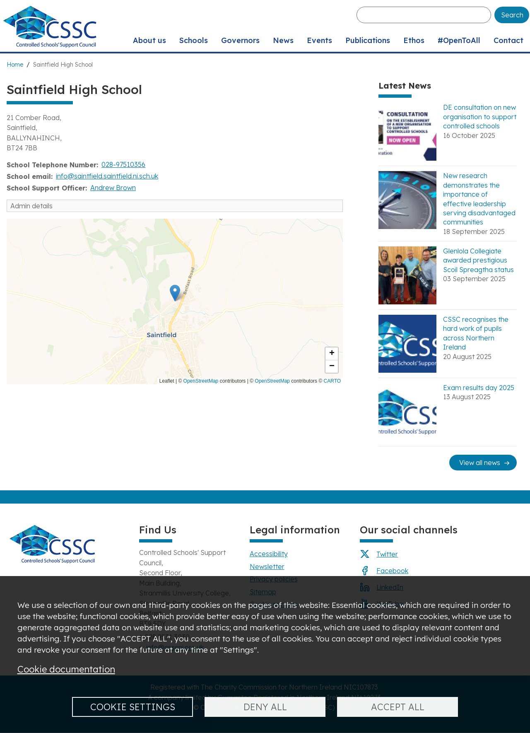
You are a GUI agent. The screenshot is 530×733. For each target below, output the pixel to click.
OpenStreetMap (201, 381)
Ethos (413, 40)
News (283, 40)
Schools (193, 40)
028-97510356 (123, 164)
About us (149, 40)
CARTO (332, 381)
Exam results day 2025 (478, 387)
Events (319, 40)
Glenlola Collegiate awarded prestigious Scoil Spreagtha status (478, 260)
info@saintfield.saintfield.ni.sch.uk (107, 176)
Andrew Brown (113, 187)
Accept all (397, 706)
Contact (508, 40)
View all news (479, 462)
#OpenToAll (459, 40)
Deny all (265, 706)
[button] (175, 293)
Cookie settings (132, 706)
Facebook (392, 571)
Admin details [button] (31, 206)
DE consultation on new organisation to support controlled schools (479, 116)
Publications (367, 40)
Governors (240, 40)
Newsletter (267, 566)
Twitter (387, 554)
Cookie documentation (66, 669)
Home (15, 64)
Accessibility (269, 554)
